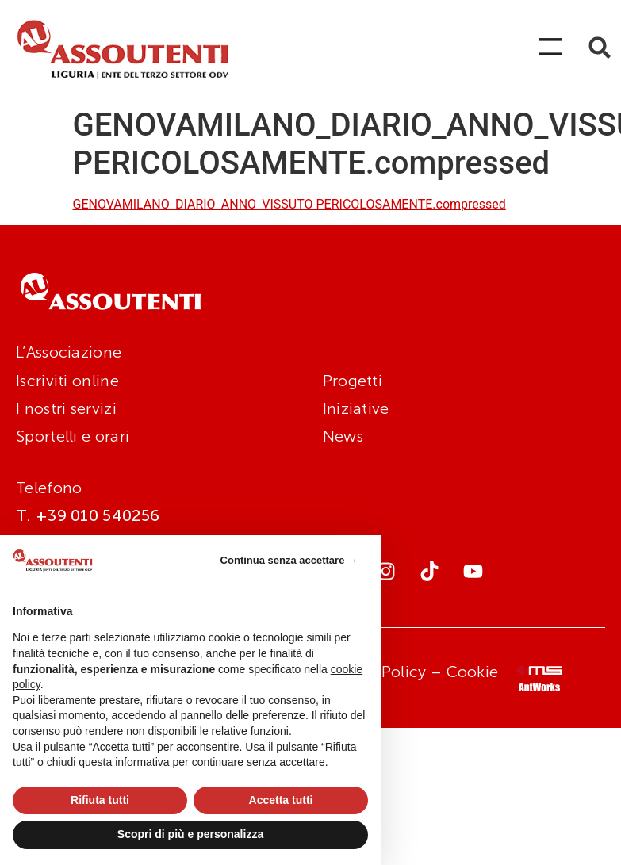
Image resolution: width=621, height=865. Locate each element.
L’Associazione (68, 352)
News (343, 436)
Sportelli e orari (72, 436)
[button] (600, 48)
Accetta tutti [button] (281, 800)
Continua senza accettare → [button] (289, 560)
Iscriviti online (67, 380)
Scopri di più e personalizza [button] (190, 834)
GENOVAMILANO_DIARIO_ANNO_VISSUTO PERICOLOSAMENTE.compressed (289, 204)
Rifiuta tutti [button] (100, 800)
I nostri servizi (66, 408)
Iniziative (356, 408)
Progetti (352, 380)
